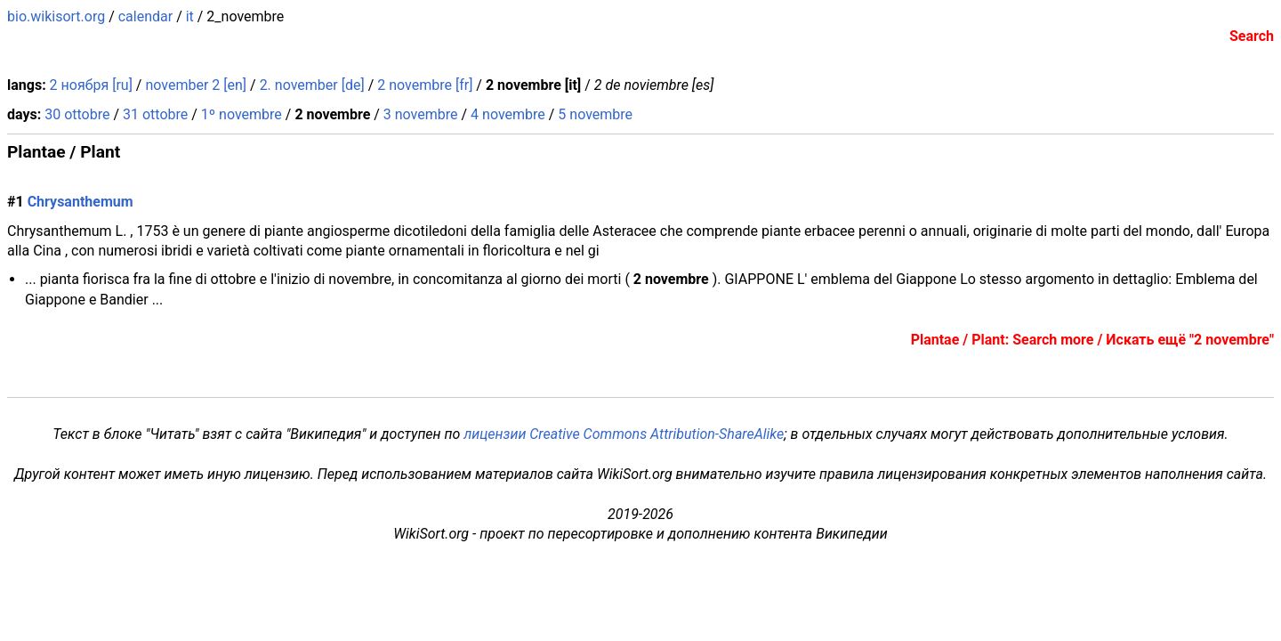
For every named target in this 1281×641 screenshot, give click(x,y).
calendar (145, 16)
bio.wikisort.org (56, 16)
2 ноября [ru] (91, 85)
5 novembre (595, 114)
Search (1251, 36)
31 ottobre (155, 114)
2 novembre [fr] (424, 85)
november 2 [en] (195, 85)
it (190, 16)
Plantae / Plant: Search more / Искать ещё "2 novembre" (1092, 339)
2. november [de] (312, 85)
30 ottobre (76, 114)
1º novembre (241, 114)
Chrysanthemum (80, 201)
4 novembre (508, 114)
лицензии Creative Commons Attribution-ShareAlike (623, 434)
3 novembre (420, 114)
